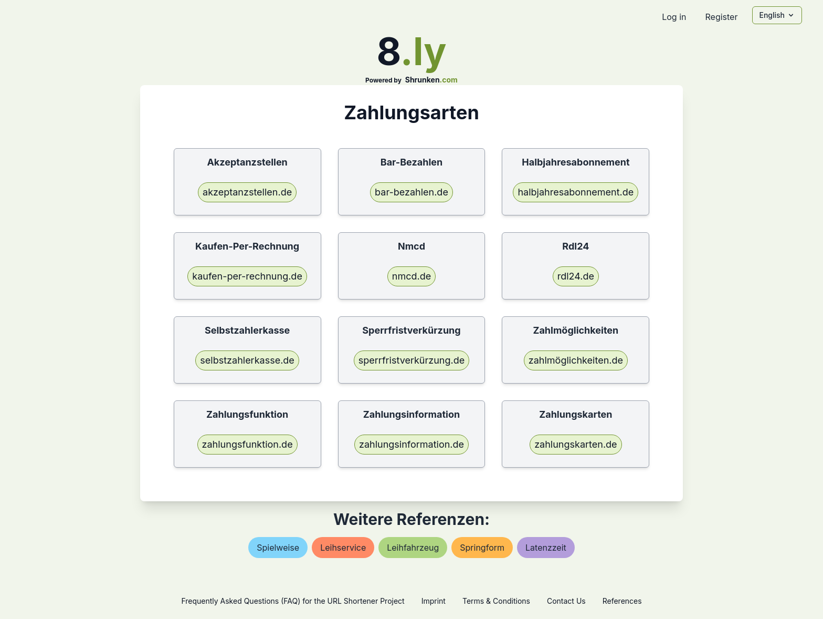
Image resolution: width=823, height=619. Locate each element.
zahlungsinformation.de (411, 444)
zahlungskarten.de (575, 444)
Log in (674, 17)
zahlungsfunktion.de (247, 444)
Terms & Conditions (496, 600)
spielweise (278, 547)
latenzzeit (545, 547)
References (622, 600)
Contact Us (566, 600)
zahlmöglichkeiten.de (576, 360)
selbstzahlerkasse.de (247, 360)
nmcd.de (411, 276)
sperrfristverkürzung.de (411, 360)
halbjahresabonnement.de (576, 192)
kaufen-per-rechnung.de (247, 276)
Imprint (433, 600)
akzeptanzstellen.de (247, 192)
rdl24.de (575, 276)
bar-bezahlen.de (411, 192)
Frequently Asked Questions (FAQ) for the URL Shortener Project (292, 600)
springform (482, 547)
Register (721, 17)
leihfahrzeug (413, 547)
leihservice (343, 547)
